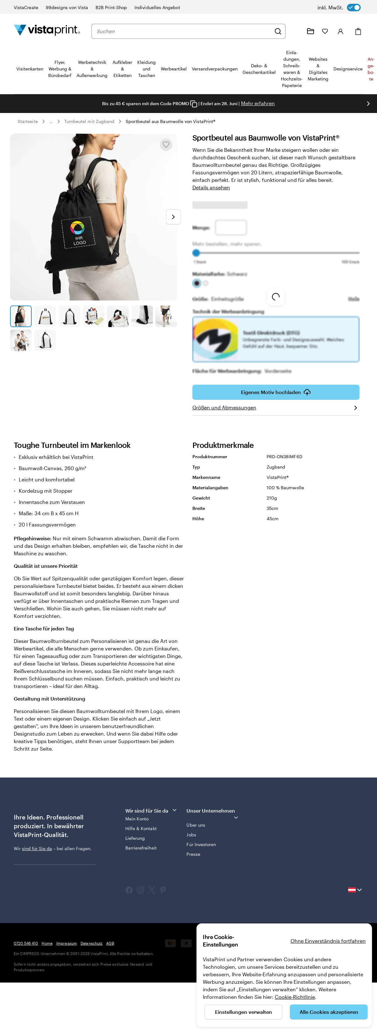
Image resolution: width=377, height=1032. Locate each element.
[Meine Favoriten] (325, 31)
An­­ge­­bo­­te (371, 68)
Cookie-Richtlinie (295, 997)
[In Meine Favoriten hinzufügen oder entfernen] (166, 144)
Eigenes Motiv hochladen (276, 394)
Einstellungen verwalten (243, 1012)
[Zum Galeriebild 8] (21, 340)
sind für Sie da (37, 848)
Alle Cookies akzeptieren (329, 1012)
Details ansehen (211, 187)
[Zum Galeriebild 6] (142, 316)
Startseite (28, 121)
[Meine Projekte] (310, 31)
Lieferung (135, 838)
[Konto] (341, 31)
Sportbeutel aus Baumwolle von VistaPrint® (170, 121)
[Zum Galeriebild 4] (93, 316)
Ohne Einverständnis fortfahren (328, 941)
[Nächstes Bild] (368, 103)
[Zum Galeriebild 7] (166, 316)
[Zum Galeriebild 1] (21, 316)
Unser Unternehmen (212, 814)
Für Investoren (201, 844)
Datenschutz (91, 943)
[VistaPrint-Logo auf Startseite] (47, 31)
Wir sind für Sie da (151, 810)
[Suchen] (278, 31)
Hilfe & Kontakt (141, 828)
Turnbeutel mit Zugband (89, 121)
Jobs (191, 834)
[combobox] (184, 31)
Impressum (66, 943)
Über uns (195, 825)
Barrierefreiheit (141, 847)
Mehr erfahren (258, 103)
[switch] (339, 7)
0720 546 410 (26, 943)
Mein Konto (137, 818)
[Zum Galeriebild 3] (69, 316)
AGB (110, 943)
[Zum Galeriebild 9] (45, 340)
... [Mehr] (51, 121)
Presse (193, 854)
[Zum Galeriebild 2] (45, 316)
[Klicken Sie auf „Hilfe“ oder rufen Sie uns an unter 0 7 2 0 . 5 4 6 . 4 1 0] (295, 31)
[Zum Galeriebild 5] (117, 316)
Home (47, 943)
